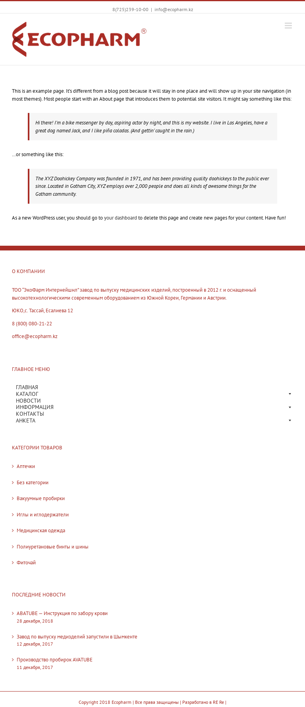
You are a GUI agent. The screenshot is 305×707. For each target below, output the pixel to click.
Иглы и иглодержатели (43, 514)
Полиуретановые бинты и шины (53, 546)
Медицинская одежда (41, 530)
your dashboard (120, 217)
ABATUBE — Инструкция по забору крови (62, 613)
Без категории (32, 482)
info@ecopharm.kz (173, 9)
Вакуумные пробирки (41, 498)
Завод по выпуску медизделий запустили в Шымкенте (77, 636)
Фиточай (26, 562)
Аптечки (26, 466)
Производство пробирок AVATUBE (55, 659)
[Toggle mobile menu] (289, 25)
